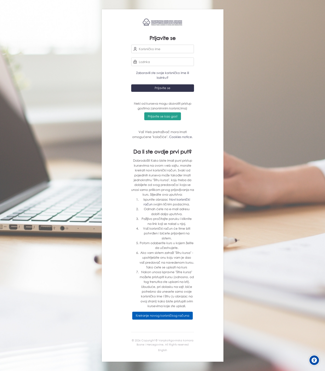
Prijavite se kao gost (162, 116)
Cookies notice (180, 137)
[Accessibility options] (314, 360)
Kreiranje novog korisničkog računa (162, 315)
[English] (162, 350)
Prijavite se (162, 88)
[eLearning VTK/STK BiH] (162, 22)
